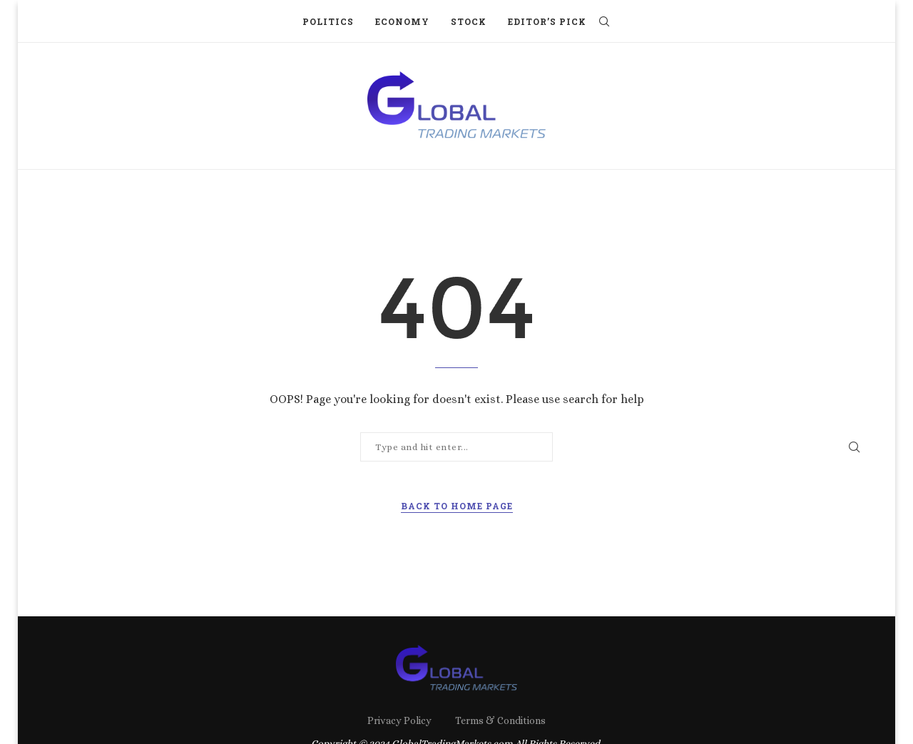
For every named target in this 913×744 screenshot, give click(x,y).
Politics (328, 21)
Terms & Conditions (500, 720)
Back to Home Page (457, 505)
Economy (402, 21)
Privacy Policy (399, 720)
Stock (468, 21)
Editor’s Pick (547, 21)
